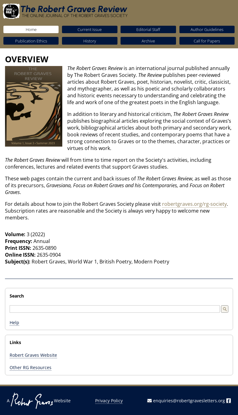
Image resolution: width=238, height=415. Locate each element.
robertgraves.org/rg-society (194, 204)
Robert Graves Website (33, 355)
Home (31, 29)
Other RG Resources (30, 367)
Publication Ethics (31, 41)
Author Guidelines (207, 29)
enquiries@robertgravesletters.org (189, 401)
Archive (148, 41)
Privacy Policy (109, 401)
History (89, 41)
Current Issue (89, 29)
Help (14, 322)
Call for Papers (207, 41)
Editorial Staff (148, 29)
